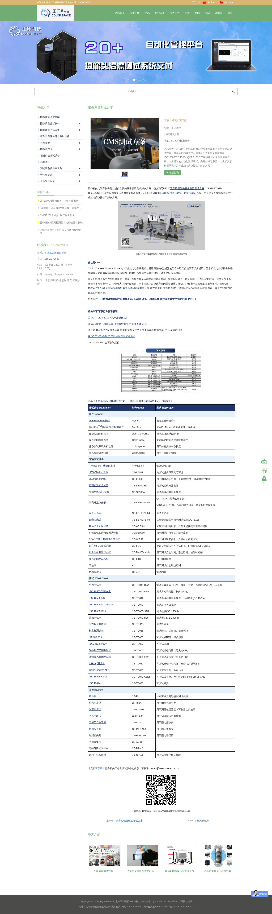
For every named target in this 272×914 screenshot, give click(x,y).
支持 (187, 13)
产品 (147, 13)
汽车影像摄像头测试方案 (129, 821)
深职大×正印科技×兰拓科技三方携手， (61, 208)
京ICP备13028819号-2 (141, 901)
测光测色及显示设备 (51, 168)
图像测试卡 (46, 149)
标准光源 (45, 142)
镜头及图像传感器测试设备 (54, 136)
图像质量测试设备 (50, 130)
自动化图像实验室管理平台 (179, 871)
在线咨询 (172, 172)
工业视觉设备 (47, 181)
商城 (207, 13)
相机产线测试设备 (50, 155)
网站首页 (120, 13)
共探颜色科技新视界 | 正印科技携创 (59, 201)
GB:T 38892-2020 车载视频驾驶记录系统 (113, 336)
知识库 (218, 13)
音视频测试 (46, 175)
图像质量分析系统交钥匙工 (141, 871)
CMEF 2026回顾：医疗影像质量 (57, 215)
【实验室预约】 (96, 768)
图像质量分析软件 (50, 123)
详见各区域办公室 (56, 253)
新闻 (197, 13)
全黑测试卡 (203, 821)
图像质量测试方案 (103, 871)
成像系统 (45, 162)
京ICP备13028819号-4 (165, 901)
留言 (229, 13)
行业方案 (160, 13)
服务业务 (175, 13)
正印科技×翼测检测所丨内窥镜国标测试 (61, 222)
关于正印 (135, 13)
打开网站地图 (185, 901)
